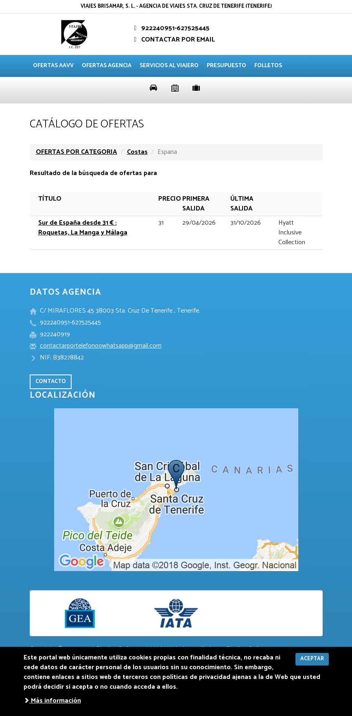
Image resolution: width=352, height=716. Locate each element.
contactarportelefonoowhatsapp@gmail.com (101, 345)
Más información (52, 700)
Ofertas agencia (106, 65)
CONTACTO (50, 381)
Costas (137, 152)
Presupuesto (226, 65)
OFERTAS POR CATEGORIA (76, 152)
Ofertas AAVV (53, 65)
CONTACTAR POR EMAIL (173, 39)
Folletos (268, 65)
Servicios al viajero (169, 65)
